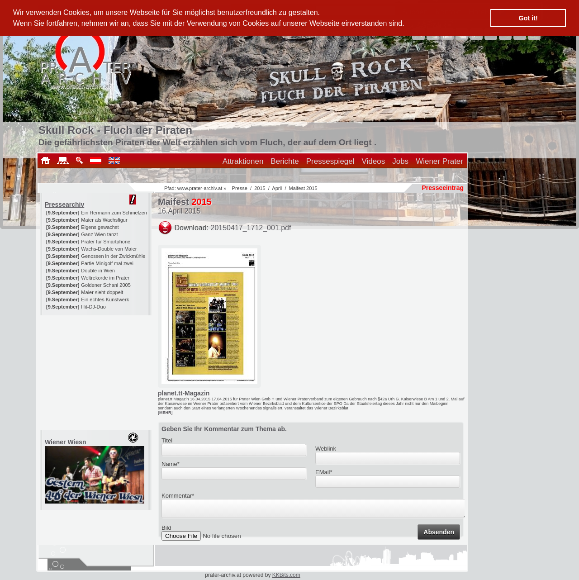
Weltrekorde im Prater (105, 277)
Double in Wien (98, 270)
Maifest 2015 (303, 188)
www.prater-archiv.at (199, 188)
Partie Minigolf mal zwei (107, 263)
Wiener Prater (439, 161)
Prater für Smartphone (105, 241)
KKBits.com (286, 575)
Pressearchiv (64, 204)
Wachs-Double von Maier (109, 249)
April (277, 188)
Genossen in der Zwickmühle (113, 256)
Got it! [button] (528, 18)
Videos (373, 161)
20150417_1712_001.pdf (251, 228)
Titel (166, 440)
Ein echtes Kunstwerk (105, 299)
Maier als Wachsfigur (104, 220)
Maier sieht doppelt (102, 292)
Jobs (400, 161)
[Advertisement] (96, 371)
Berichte (285, 161)
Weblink (325, 448)
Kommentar (177, 495)
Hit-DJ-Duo (93, 306)
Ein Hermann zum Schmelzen (114, 212)
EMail (323, 472)
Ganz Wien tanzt (99, 234)
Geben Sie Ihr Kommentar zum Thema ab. (224, 429)
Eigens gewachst (100, 227)
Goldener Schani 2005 (105, 285)
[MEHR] (165, 412)
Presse (239, 188)
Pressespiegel (330, 161)
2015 (259, 188)
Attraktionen (243, 161)
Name (170, 464)
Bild (166, 530)
